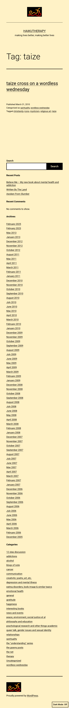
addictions (11, 556)
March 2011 (12, 267)
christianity (18, 111)
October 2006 (13, 497)
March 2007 (12, 476)
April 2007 (11, 471)
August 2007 (12, 454)
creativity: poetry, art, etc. (19, 578)
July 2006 (11, 510)
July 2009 (11, 354)
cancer (9, 569)
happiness (11, 604)
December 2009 (14, 332)
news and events (14, 613)
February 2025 (13, 224)
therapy (10, 656)
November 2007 (14, 441)
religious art (45, 111)
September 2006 (14, 502)
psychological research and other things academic (31, 626)
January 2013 (13, 237)
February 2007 (13, 480)
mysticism (35, 111)
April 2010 (11, 315)
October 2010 (13, 289)
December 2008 (14, 384)
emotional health (14, 591)
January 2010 (13, 328)
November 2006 (14, 493)
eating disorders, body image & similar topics (29, 586)
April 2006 (11, 523)
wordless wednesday (40, 108)
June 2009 (11, 358)
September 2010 (14, 293)
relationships (12, 634)
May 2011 (11, 258)
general (10, 595)
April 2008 (11, 419)
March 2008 (12, 424)
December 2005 (14, 537)
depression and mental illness (21, 582)
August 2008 (12, 402)
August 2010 (12, 297)
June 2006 (11, 515)
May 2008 (11, 415)
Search (9, 160)
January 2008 (13, 432)
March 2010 (12, 319)
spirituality (25, 108)
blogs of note (13, 565)
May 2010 (11, 311)
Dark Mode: (60, 704)
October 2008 (13, 393)
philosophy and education (19, 621)
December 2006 (14, 489)
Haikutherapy (34, 31)
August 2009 (12, 350)
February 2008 (13, 428)
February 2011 (13, 271)
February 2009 (13, 376)
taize (54, 111)
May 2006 (11, 519)
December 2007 (14, 437)
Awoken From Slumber (17, 194)
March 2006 (12, 528)
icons (26, 111)
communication (14, 573)
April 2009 (11, 367)
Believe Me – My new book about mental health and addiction (32, 183)
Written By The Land (16, 189)
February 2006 (13, 532)
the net (9, 652)
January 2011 (13, 276)
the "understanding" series (19, 643)
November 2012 (14, 245)
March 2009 (12, 371)
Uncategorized (13, 660)
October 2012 (13, 250)
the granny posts (14, 647)
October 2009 (13, 341)
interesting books (15, 608)
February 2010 (13, 324)
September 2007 (14, 450)
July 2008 (11, 406)
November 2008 (14, 389)
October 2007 (13, 445)
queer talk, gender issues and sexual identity (28, 630)
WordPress (32, 695)
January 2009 (13, 380)
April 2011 (11, 263)
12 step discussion (15, 552)
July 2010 (11, 302)
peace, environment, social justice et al (26, 617)
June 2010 (11, 306)
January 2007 (13, 484)
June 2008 (11, 410)
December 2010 (14, 280)
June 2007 (11, 463)
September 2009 (14, 345)
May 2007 (11, 467)
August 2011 (12, 254)
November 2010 (14, 285)
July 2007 (11, 458)
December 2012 (14, 241)
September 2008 (14, 398)
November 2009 (14, 337)
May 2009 (11, 363)
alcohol (10, 560)
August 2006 (12, 506)
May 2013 (11, 232)
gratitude (10, 599)
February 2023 (13, 228)
